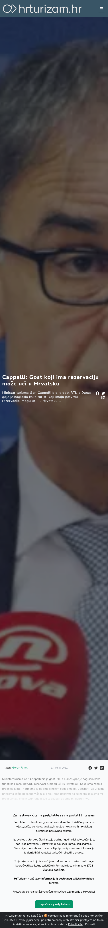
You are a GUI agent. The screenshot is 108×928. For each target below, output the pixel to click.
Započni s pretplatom (54, 904)
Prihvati (90, 924)
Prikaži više (75, 924)
